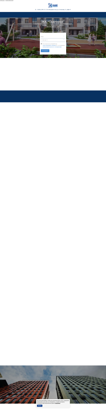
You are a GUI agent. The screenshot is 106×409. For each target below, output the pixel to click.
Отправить (45, 50)
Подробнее (57, 403)
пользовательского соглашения (52, 47)
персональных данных (49, 45)
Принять (39, 405)
